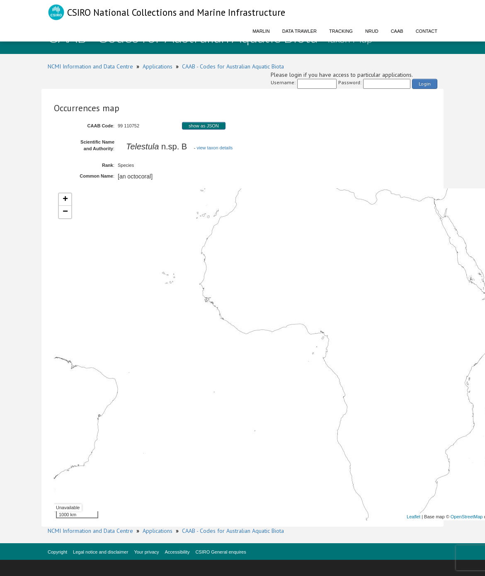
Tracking (341, 31)
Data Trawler (299, 31)
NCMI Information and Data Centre (90, 66)
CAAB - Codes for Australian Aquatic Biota (233, 66)
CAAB (397, 31)
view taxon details (215, 147)
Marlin (261, 31)
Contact (426, 31)
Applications (157, 66)
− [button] (65, 212)
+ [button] (65, 199)
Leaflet (413, 516)
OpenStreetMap (467, 516)
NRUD (371, 31)
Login (425, 84)
